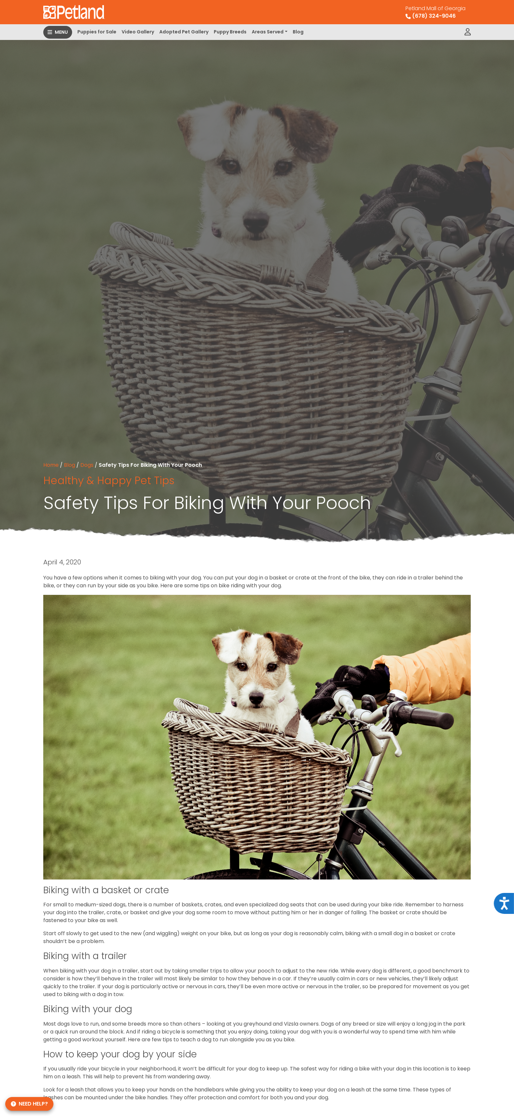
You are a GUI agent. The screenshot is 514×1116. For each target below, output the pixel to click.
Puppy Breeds (230, 31)
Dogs (86, 465)
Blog (298, 31)
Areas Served (268, 31)
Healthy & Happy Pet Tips (108, 480)
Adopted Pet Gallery (183, 31)
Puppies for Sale (96, 31)
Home (51, 465)
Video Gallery (138, 31)
